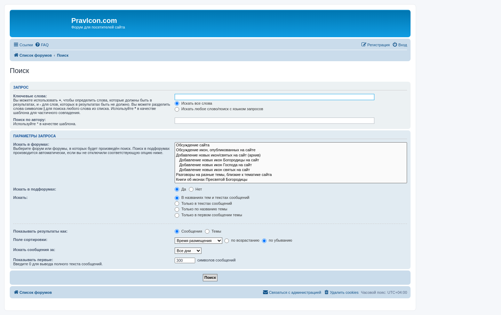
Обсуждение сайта (290, 145)
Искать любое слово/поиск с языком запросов (219, 109)
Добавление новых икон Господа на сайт (290, 165)
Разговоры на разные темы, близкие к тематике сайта (290, 174)
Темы (213, 231)
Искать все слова (193, 103)
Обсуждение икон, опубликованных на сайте (290, 150)
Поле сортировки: (30, 239)
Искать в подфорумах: (34, 189)
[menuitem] (42, 45)
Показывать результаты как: (40, 231)
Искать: (20, 197)
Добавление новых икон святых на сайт (290, 170)
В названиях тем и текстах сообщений (212, 197)
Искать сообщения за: (34, 250)
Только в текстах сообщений (203, 203)
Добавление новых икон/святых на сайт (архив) (290, 155)
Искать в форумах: (31, 144)
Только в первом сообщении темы (208, 215)
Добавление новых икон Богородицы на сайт (290, 160)
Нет (195, 189)
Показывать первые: (33, 260)
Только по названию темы (201, 209)
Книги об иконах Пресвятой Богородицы (290, 179)
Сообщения (188, 231)
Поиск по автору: (29, 120)
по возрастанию (241, 240)
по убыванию (277, 240)
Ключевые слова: (30, 96)
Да (180, 189)
